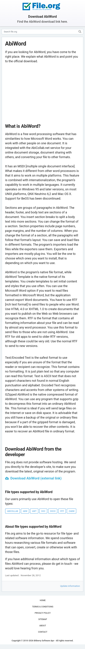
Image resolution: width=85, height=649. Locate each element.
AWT (34, 511)
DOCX (53, 511)
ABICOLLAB (12, 511)
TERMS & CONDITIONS (42, 607)
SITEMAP (42, 619)
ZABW (72, 511)
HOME (43, 600)
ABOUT (42, 625)
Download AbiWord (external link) (36, 478)
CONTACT (42, 632)
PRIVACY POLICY (43, 613)
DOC (43, 511)
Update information (70, 586)
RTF (62, 511)
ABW (25, 511)
